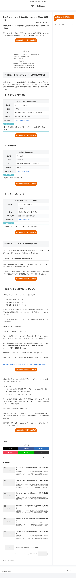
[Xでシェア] (10, 449)
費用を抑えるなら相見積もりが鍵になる (25, 68)
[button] (41, 453)
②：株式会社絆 (19, 59)
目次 (24, 51)
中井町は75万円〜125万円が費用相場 (25, 66)
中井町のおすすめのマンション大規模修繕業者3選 (26, 54)
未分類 (5, 442)
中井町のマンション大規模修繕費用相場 (24, 64)
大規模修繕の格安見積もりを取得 (26, 40)
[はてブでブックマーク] (41, 449)
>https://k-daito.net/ (24, 221)
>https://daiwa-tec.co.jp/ (22, 121)
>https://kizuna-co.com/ (24, 172)
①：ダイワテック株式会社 (22, 57)
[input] (64, 24)
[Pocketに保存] (10, 453)
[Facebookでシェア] (26, 449)
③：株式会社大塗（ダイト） (22, 61)
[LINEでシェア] (26, 453)
